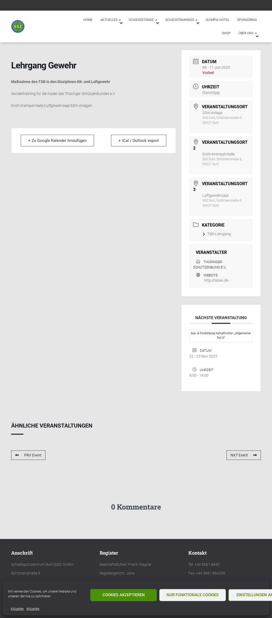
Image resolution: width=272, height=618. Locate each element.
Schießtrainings (181, 20)
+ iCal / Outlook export (138, 140)
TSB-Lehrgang (216, 234)
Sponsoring (247, 20)
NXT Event (244, 455)
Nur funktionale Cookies (193, 595)
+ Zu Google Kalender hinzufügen (57, 140)
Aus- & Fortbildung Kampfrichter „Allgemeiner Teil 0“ (221, 336)
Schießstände (143, 20)
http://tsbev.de (216, 280)
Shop (226, 33)
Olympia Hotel (217, 20)
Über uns (248, 33)
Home (87, 20)
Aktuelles (17, 609)
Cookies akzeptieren (124, 595)
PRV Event (28, 455)
